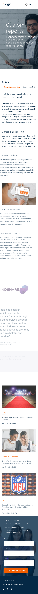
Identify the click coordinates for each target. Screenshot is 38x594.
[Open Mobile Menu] (34, 4)
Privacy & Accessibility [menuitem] (15, 584)
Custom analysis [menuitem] (29, 87)
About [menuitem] (5, 584)
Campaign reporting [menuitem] (12, 87)
